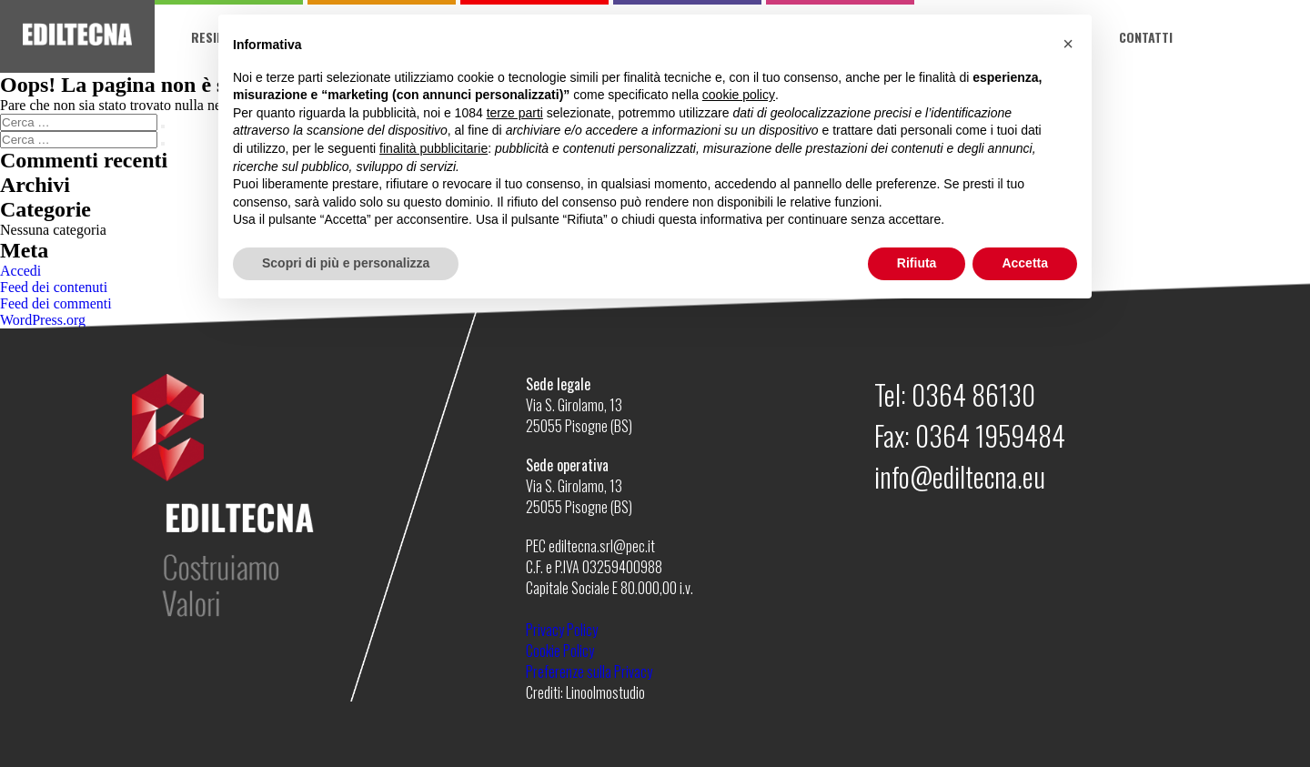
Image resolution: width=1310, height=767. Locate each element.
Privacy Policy (562, 630)
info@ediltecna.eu (959, 476)
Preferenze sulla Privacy (589, 671)
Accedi (20, 270)
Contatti (1146, 36)
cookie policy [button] (738, 94)
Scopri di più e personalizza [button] (345, 263)
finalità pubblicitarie (433, 148)
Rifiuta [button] (917, 263)
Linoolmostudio (605, 692)
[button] (1068, 43)
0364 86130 (973, 394)
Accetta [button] (1025, 263)
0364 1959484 (990, 435)
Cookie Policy (560, 650)
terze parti (515, 113)
